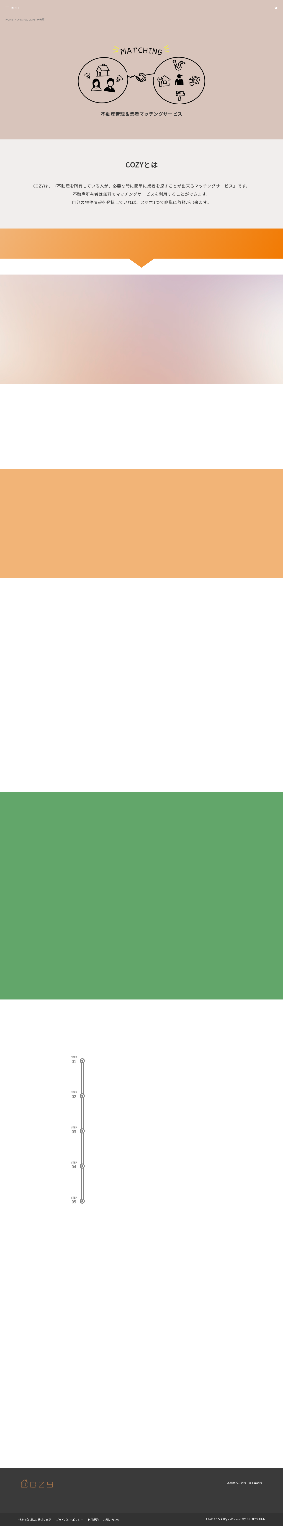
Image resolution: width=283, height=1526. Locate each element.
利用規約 (93, 1519)
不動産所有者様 (236, 1483)
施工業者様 (255, 1483)
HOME (9, 19)
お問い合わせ (111, 1519)
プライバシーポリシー (69, 1519)
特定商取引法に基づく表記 (34, 1519)
